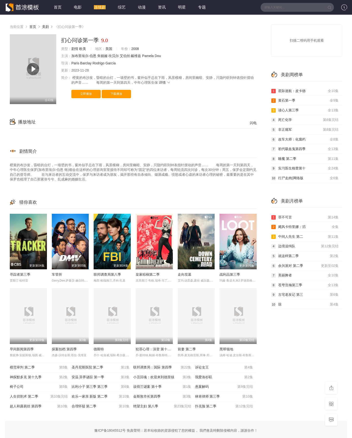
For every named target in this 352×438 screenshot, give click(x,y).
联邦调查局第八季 (107, 274)
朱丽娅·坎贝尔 (108, 56)
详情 (165, 82)
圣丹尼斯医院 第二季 (101, 367)
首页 (58, 7)
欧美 (82, 49)
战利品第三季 (230, 274)
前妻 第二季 (187, 349)
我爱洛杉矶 (224, 377)
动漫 (142, 7)
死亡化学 (305, 120)
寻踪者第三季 (20, 274)
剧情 (74, 49)
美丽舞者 (305, 275)
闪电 (253, 123)
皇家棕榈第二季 (148, 274)
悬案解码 (224, 386)
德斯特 (99, 349)
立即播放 (86, 93)
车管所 (57, 274)
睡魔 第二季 (305, 158)
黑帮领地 (226, 349)
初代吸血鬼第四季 (305, 149)
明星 (182, 7)
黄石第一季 (305, 100)
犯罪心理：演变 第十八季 (155, 349)
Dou (158, 56)
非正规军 (305, 129)
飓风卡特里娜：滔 (305, 227)
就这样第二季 (305, 256)
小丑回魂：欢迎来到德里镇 (162, 377)
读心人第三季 (305, 110)
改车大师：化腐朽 (305, 139)
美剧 (45, 27)
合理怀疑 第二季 (101, 406)
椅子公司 (39, 386)
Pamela (148, 56)
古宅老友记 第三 (305, 294)
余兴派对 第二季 (305, 265)
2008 (135, 49)
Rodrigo (98, 63)
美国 (108, 49)
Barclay (86, 63)
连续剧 (100, 7)
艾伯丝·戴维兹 (130, 56)
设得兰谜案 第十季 (162, 386)
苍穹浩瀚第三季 (305, 285)
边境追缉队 (305, 246)
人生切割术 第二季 (39, 396)
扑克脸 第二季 (224, 406)
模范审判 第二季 (39, 367)
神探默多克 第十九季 (39, 377)
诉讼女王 (224, 367)
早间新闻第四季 (22, 349)
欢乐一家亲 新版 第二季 (101, 396)
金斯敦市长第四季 (162, 396)
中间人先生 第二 (305, 236)
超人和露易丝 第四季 (39, 406)
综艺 (122, 7)
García (110, 63)
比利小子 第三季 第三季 (101, 386)
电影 (78, 7)
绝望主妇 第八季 (162, 406)
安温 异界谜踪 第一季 (101, 377)
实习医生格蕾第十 (305, 168)
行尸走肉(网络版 (305, 178)
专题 (202, 7)
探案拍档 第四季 (64, 349)
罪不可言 (305, 217)
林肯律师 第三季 (224, 396)
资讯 (162, 7)
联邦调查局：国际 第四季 (162, 367)
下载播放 (116, 93)
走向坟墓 (184, 274)
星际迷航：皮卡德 (305, 91)
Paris (75, 63)
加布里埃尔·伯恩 (83, 56)
